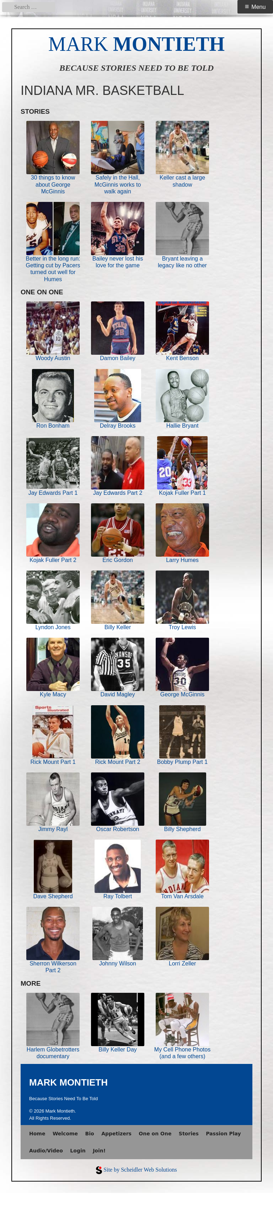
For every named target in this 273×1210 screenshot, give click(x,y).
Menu (258, 7)
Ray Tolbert (117, 896)
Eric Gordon (117, 560)
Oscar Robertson (117, 829)
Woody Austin (53, 358)
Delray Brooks (117, 426)
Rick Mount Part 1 (52, 762)
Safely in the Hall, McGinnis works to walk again (118, 184)
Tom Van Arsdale (182, 896)
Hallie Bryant (182, 426)
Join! (99, 1150)
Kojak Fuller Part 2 (53, 560)
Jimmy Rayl (53, 829)
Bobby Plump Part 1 (182, 762)
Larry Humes (182, 560)
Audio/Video (46, 1150)
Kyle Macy (53, 694)
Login (77, 1150)
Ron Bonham (52, 426)
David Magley (118, 694)
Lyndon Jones (52, 627)
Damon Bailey (117, 358)
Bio (89, 1133)
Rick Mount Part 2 (117, 762)
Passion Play (223, 1133)
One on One (155, 1133)
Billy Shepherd (182, 829)
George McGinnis (182, 694)
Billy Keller (118, 627)
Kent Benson (182, 358)
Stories (189, 1133)
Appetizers (116, 1133)
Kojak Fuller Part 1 (182, 493)
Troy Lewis (182, 627)
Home (37, 1133)
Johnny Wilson (117, 963)
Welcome (65, 1133)
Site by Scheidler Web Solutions (140, 1170)
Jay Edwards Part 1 (53, 493)
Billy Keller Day (117, 1049)
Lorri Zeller (182, 963)
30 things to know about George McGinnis (53, 184)
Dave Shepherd (53, 896)
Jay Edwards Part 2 (118, 493)
